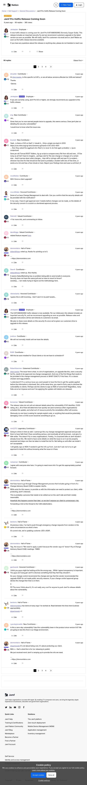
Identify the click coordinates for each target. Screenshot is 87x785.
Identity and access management (17, 760)
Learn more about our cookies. (43, 770)
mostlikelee (14, 176)
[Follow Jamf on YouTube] (15, 707)
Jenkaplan (14, 29)
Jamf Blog (9, 730)
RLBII (12, 352)
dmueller (13, 74)
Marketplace (9, 733)
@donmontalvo (16, 606)
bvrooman (14, 402)
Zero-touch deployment (36, 723)
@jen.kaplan (16, 77)
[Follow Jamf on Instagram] (19, 707)
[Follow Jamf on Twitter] (6, 707)
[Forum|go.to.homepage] (13, 4)
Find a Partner (10, 741)
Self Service (9, 756)
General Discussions (27, 11)
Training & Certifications (14, 723)
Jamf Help (9, 719)
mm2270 (13, 428)
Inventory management (36, 733)
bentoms (13, 522)
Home (4, 11)
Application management (37, 730)
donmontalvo (15, 248)
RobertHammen (16, 368)
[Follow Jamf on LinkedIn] (10, 707)
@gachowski (15, 611)
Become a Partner (11, 737)
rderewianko (14, 294)
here (29, 235)
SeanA (12, 269)
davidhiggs (14, 232)
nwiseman (14, 462)
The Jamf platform (35, 719)
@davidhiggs (15, 252)
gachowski (14, 567)
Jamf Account (10, 744)
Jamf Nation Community (14, 726)
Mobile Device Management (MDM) (41, 726)
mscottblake (14, 192)
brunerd (13, 140)
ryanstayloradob (16, 624)
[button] (4, 5)
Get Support (12, 11)
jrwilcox (13, 336)
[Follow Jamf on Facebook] (24, 707)
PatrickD (13, 216)
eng (11, 115)
